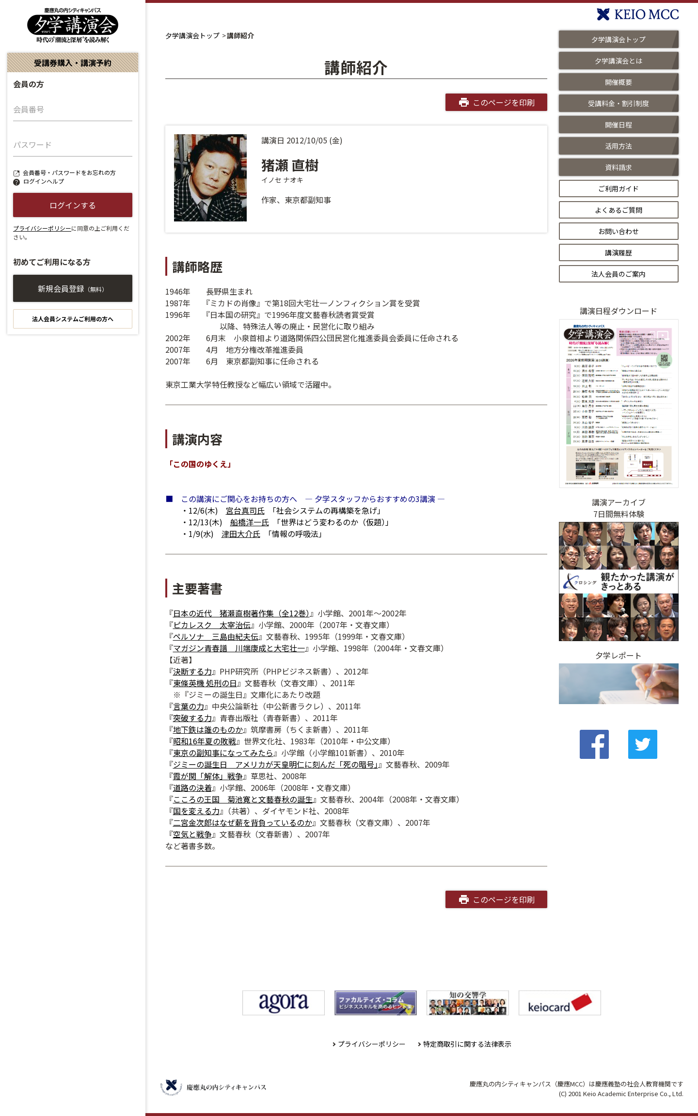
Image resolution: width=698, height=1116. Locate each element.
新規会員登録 (73, 288)
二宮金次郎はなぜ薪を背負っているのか (242, 822)
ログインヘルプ (43, 181)
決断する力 (192, 671)
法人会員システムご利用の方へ (72, 318)
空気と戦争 (192, 834)
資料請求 (618, 167)
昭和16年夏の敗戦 (204, 741)
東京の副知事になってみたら (223, 752)
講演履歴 (618, 252)
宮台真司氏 (245, 510)
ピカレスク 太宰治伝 (212, 624)
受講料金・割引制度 (618, 103)
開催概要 (618, 82)
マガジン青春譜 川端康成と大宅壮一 (239, 648)
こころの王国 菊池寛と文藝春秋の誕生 (243, 799)
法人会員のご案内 (618, 274)
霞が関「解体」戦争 (208, 776)
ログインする (72, 205)
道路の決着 (192, 787)
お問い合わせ (618, 231)
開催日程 (618, 124)
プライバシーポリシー (42, 228)
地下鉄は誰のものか (208, 729)
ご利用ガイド (618, 188)
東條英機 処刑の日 (205, 683)
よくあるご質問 (618, 210)
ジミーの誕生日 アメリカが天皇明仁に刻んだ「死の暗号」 (275, 764)
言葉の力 (188, 706)
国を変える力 (196, 811)
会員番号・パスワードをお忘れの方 (69, 172)
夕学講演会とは (618, 60)
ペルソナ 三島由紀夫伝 (215, 636)
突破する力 (192, 717)
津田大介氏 (241, 533)
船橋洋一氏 (249, 522)
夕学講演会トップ (192, 35)
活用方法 (618, 146)
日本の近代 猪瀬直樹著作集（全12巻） (241, 613)
